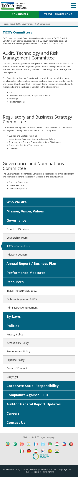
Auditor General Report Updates (33, 404)
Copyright (12, 377)
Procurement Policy (18, 351)
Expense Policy (15, 360)
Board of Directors (18, 229)
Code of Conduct (17, 368)
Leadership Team (17, 237)
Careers (12, 413)
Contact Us (15, 422)
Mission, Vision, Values (25, 211)
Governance (16, 220)
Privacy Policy (15, 334)
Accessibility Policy (18, 343)
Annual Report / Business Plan (31, 263)
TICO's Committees (18, 246)
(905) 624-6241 (68, 469)
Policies (12, 325)
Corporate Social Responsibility (32, 385)
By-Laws (13, 316)
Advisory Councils (17, 254)
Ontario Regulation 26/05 (22, 299)
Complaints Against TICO (27, 395)
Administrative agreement (22, 307)
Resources (15, 282)
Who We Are (16, 202)
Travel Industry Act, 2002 (21, 290)
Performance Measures (25, 272)
